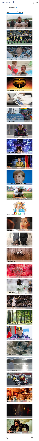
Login (19, 438)
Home (7, 438)
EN (37, 2)
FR (33, 2)
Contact (31, 438)
